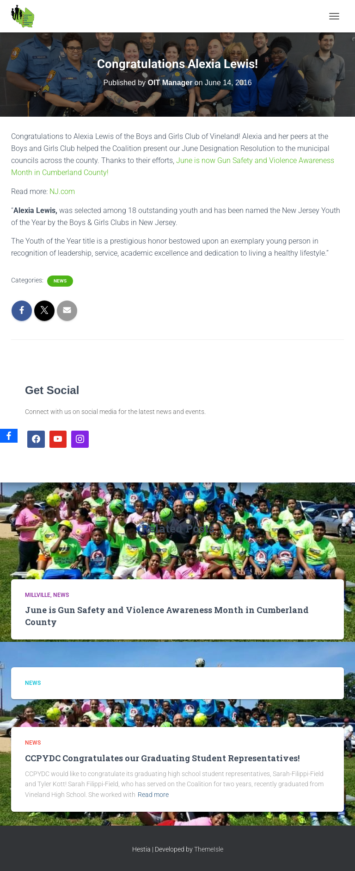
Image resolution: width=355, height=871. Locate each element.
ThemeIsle (208, 849)
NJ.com (62, 191)
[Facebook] (9, 436)
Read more (153, 794)
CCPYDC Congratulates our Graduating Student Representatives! (162, 758)
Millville (37, 595)
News (60, 280)
